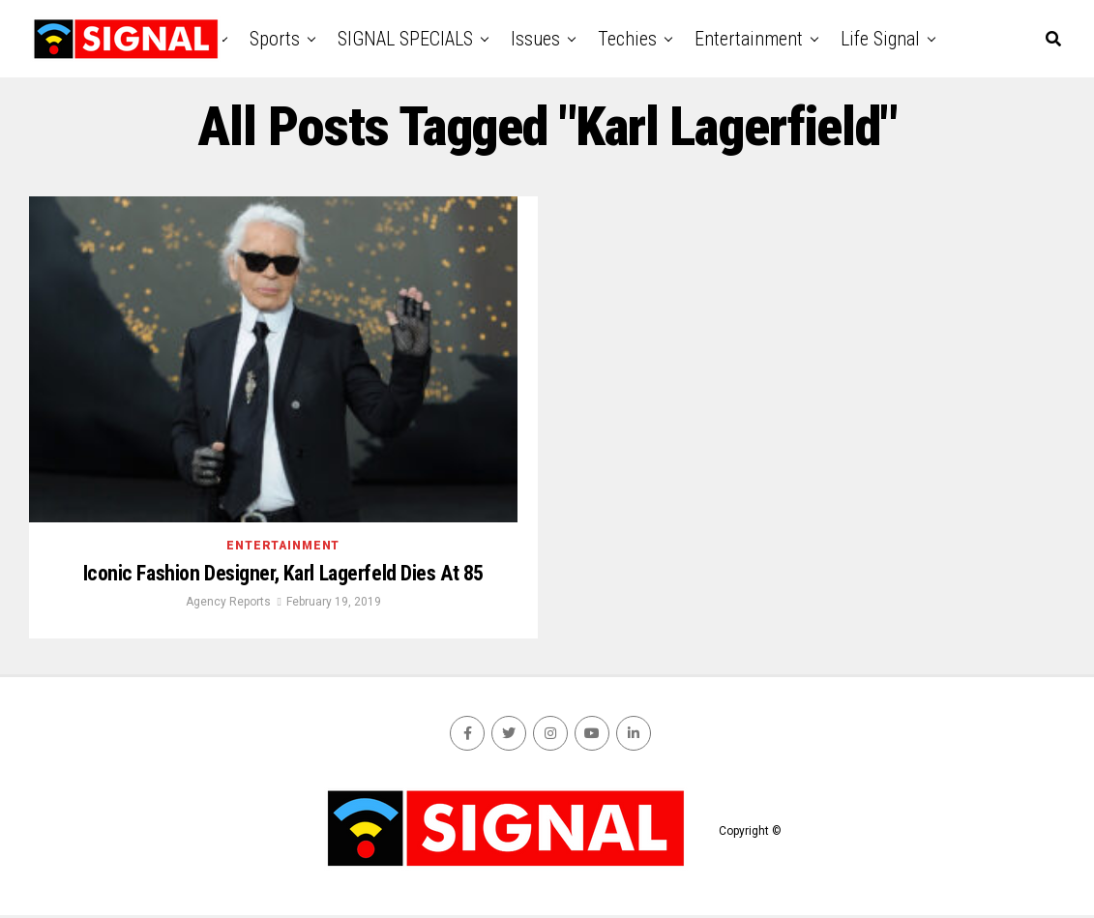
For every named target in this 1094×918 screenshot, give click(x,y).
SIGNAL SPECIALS (405, 38)
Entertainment (749, 38)
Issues (535, 38)
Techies (627, 38)
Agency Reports (228, 604)
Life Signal (880, 38)
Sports (275, 38)
